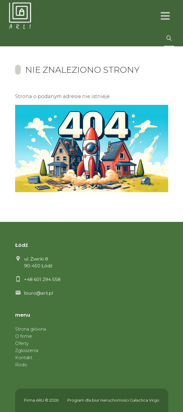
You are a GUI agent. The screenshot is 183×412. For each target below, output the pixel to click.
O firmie (23, 336)
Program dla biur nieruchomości (98, 400)
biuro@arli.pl (38, 293)
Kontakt (23, 357)
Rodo (21, 364)
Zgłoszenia (26, 350)
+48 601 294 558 (42, 279)
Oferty (22, 343)
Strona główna (30, 329)
